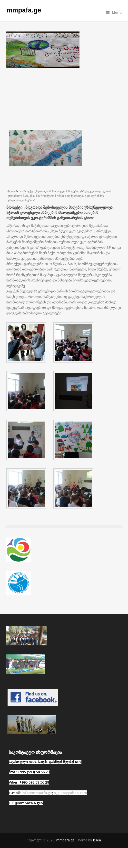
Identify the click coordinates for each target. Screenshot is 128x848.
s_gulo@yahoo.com (70, 792)
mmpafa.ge (23, 10)
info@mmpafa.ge (37, 792)
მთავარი (13, 191)
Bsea (97, 840)
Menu (114, 12)
